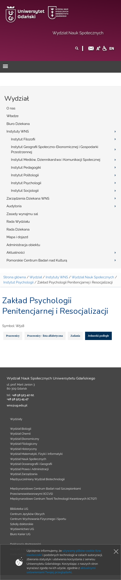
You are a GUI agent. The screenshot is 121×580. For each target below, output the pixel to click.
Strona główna (14, 277)
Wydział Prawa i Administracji (29, 469)
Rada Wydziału (18, 222)
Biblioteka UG (19, 508)
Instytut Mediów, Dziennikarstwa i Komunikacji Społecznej (55, 160)
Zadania (75, 335)
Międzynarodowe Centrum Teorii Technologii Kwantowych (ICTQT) (53, 498)
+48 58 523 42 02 (23, 395)
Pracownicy (13, 335)
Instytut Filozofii (23, 139)
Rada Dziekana (18, 229)
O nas (11, 108)
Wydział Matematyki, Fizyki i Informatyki (36, 454)
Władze (13, 116)
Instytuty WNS (18, 131)
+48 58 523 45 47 (18, 399)
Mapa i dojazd (17, 237)
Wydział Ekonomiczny (24, 438)
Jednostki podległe (98, 335)
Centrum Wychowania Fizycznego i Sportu (38, 519)
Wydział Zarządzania (23, 474)
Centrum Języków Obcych (27, 514)
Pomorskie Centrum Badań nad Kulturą (37, 260)
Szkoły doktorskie (21, 524)
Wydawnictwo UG (22, 529)
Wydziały (16, 419)
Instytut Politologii (25, 175)
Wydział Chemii (20, 433)
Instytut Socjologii (25, 191)
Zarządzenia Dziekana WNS (28, 198)
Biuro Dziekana (18, 124)
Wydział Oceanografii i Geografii (31, 464)
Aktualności (16, 253)
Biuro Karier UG (20, 534)
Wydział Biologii (20, 428)
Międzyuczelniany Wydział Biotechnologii (37, 479)
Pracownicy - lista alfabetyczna (45, 335)
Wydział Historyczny (23, 449)
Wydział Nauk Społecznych (78, 33)
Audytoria (14, 206)
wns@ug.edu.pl (17, 405)
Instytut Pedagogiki (26, 168)
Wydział (35, 277)
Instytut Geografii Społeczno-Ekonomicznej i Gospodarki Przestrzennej (54, 149)
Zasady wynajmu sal (22, 214)
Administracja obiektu (23, 245)
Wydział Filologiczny (23, 443)
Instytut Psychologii (26, 183)
